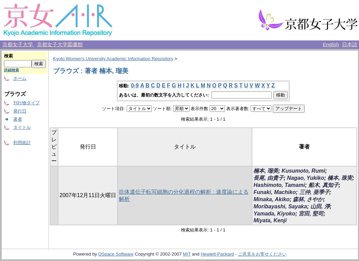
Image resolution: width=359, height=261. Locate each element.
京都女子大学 (18, 44)
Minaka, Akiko (271, 199)
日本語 (349, 44)
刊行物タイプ (26, 102)
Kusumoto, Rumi (303, 171)
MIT (187, 254)
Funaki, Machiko (274, 192)
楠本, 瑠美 (265, 171)
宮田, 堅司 (311, 213)
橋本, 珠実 (339, 178)
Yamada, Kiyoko (274, 213)
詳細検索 (11, 70)
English (331, 44)
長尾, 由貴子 (268, 178)
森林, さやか (308, 199)
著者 (17, 119)
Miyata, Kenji (270, 220)
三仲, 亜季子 (314, 192)
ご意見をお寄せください (262, 254)
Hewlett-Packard (217, 254)
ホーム (19, 78)
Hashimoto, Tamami (279, 185)
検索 (8, 55)
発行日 (19, 111)
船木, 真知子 (323, 185)
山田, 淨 (320, 206)
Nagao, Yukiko (305, 178)
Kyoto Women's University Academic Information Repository (113, 58)
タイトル (22, 127)
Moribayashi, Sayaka (280, 206)
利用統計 (22, 142)
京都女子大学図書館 (60, 44)
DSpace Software (115, 254)
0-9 (135, 85)
